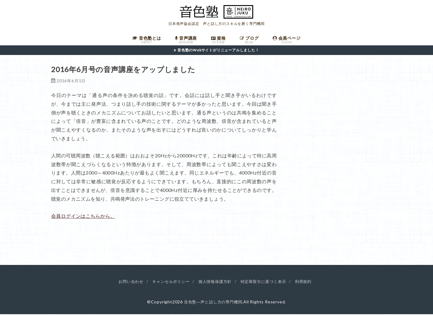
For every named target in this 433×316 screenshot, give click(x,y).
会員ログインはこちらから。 (83, 218)
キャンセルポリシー (168, 283)
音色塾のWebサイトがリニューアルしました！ (218, 52)
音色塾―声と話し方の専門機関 (213, 303)
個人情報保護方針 (215, 283)
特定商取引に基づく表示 (266, 283)
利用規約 (308, 283)
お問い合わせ (126, 283)
